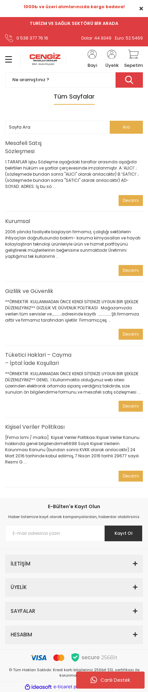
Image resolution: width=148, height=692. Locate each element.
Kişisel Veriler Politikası (35, 427)
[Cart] (133, 59)
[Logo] (43, 59)
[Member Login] (92, 59)
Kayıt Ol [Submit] (124, 533)
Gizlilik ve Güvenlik (29, 291)
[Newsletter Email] (74, 533)
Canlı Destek (110, 680)
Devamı (131, 200)
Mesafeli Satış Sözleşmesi (23, 147)
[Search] (74, 80)
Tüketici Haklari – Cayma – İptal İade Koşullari (38, 359)
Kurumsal (17, 221)
